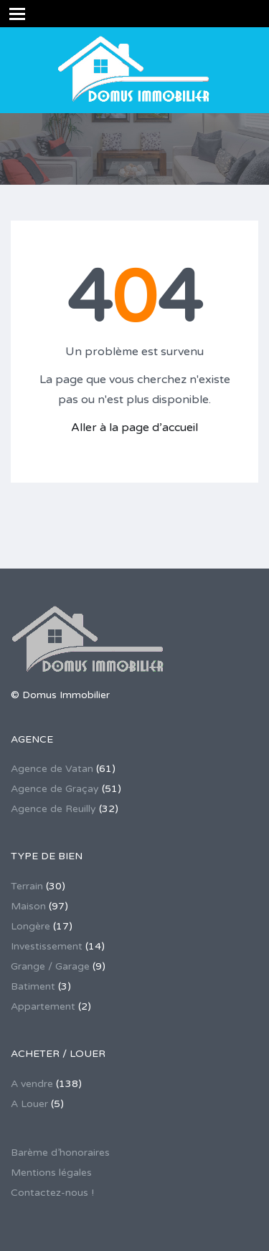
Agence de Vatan (52, 769)
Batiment (33, 986)
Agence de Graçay (55, 789)
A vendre (32, 1084)
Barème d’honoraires (60, 1152)
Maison (28, 906)
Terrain (27, 886)
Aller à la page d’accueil (134, 427)
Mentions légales (51, 1173)
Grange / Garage (50, 966)
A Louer (29, 1104)
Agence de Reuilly (53, 809)
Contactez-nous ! (52, 1193)
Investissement (46, 946)
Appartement (43, 1006)
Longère (30, 926)
